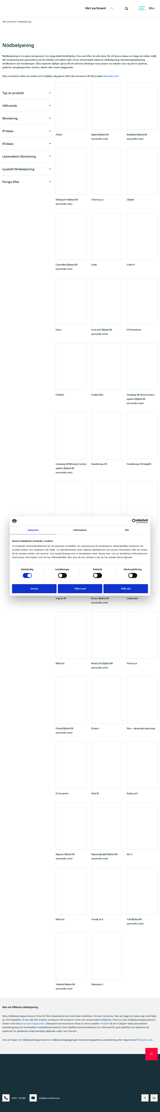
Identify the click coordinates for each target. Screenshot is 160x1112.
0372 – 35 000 (13, 1097)
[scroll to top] (151, 1054)
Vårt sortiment (99, 8)
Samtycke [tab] (33, 529)
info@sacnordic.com (45, 1097)
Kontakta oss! (111, 76)
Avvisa (34, 588)
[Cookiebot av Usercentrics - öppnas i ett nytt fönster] (134, 521)
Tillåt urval (80, 588)
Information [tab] (80, 529)
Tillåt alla (126, 588)
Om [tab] (127, 529)
